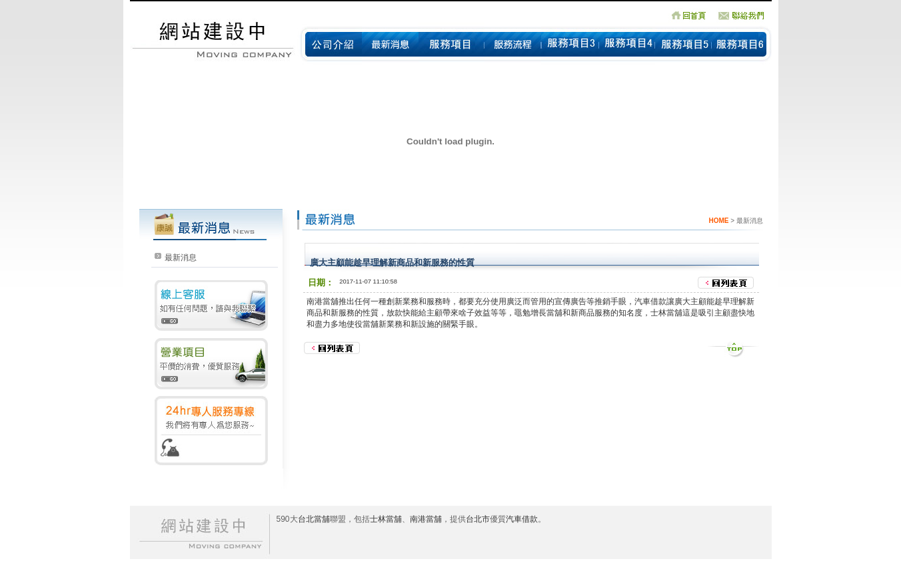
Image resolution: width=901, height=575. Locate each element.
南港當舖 (323, 301)
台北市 (478, 519)
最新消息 (181, 257)
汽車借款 (522, 519)
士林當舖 (386, 519)
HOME (718, 220)
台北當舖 (314, 519)
